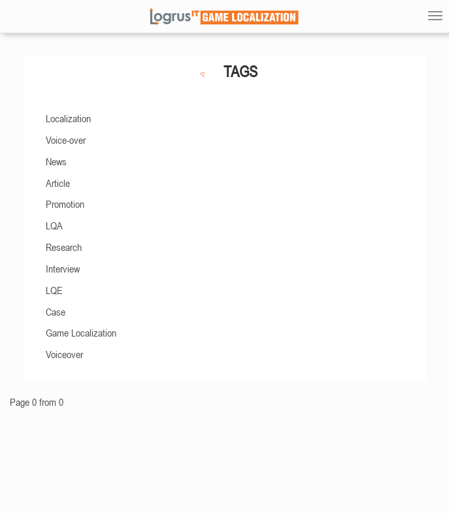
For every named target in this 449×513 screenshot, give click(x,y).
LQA (54, 225)
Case (55, 312)
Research (64, 247)
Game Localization (81, 333)
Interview (63, 268)
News (56, 161)
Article (58, 183)
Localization (68, 118)
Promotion (65, 204)
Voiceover (64, 354)
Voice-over (66, 140)
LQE (54, 290)
